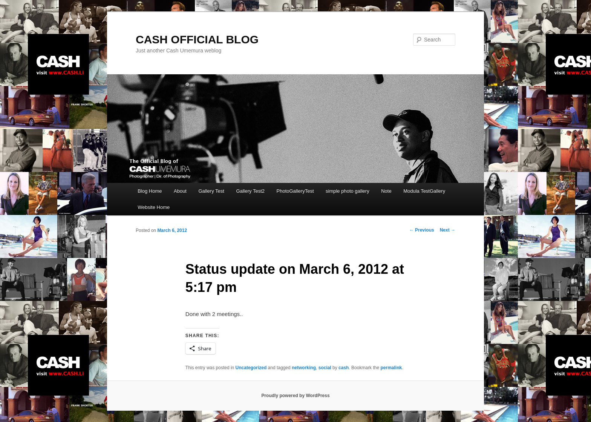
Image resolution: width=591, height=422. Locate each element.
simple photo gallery (347, 191)
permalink (391, 367)
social (324, 367)
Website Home (154, 207)
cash (343, 367)
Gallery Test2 (250, 191)
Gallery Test (211, 191)
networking (304, 367)
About (180, 191)
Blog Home (150, 191)
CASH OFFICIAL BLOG (197, 39)
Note (386, 191)
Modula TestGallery (424, 191)
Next (447, 230)
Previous (421, 230)
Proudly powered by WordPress (295, 395)
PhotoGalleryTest (295, 191)
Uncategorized (251, 367)
